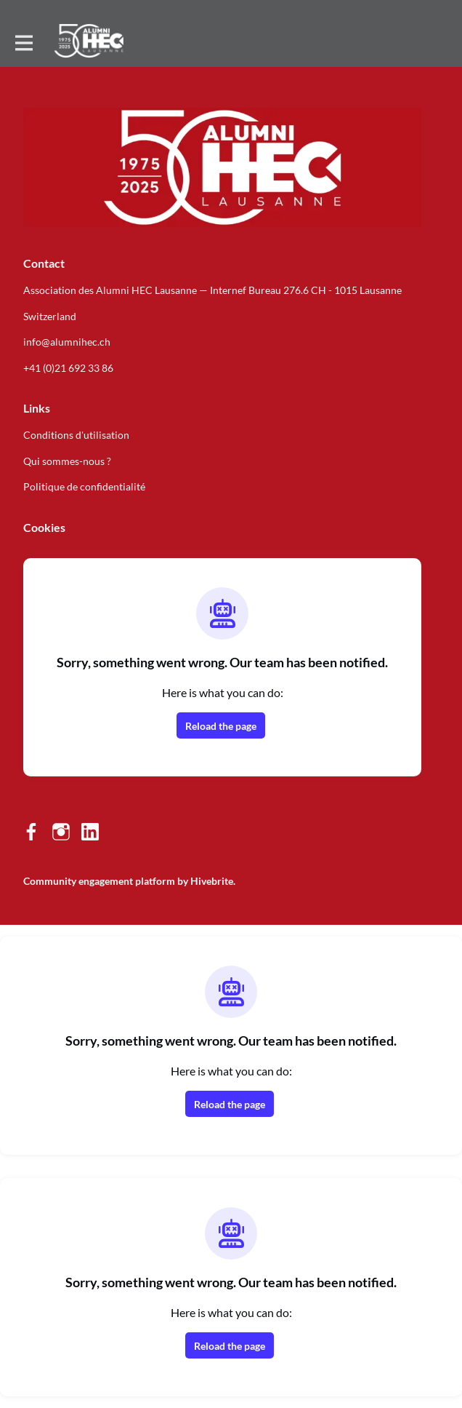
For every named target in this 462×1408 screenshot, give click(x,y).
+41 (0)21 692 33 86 (68, 368)
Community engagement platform (99, 881)
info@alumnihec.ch (66, 341)
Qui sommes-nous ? (67, 461)
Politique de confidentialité (84, 486)
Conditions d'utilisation (76, 435)
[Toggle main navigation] (23, 41)
